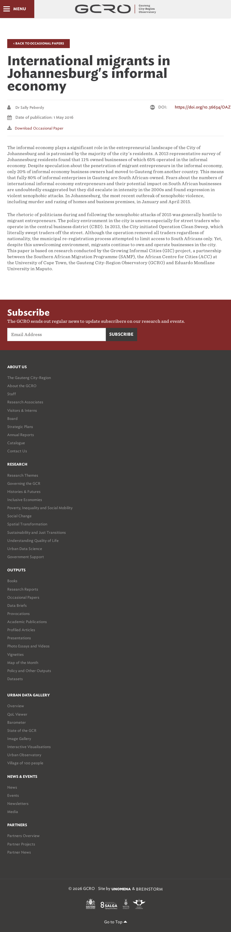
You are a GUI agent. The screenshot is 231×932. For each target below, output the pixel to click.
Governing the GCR (23, 483)
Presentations (19, 638)
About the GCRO (21, 385)
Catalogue (16, 443)
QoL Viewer (17, 714)
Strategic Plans (20, 426)
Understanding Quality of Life (33, 540)
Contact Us (17, 451)
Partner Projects (21, 844)
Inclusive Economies (24, 499)
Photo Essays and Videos (28, 646)
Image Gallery (19, 738)
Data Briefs (17, 605)
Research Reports (22, 589)
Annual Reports (20, 434)
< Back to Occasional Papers (38, 43)
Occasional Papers (23, 597)
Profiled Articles (21, 630)
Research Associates (25, 402)
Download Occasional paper (39, 128)
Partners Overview (23, 835)
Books (12, 581)
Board (12, 418)
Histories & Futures (24, 491)
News (12, 787)
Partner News (19, 852)
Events (13, 795)
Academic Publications (27, 621)
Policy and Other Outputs (29, 670)
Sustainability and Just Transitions (36, 532)
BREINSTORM (149, 889)
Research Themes (22, 475)
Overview (15, 706)
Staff (11, 394)
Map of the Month (22, 662)
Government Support (25, 557)
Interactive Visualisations (29, 746)
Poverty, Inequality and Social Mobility (39, 508)
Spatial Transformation (27, 524)
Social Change (19, 516)
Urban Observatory (24, 755)
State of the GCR (21, 730)
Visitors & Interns (22, 410)
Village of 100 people (25, 763)
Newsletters (18, 803)
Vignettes (15, 654)
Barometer (16, 722)
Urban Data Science (24, 548)
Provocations (18, 613)
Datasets (15, 679)
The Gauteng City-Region (29, 377)
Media (12, 811)
